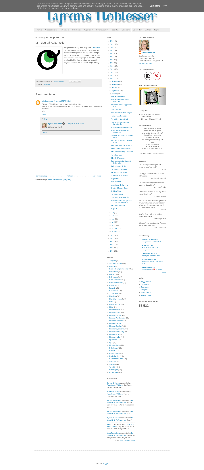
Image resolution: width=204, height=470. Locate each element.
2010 (112, 245)
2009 (112, 248)
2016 (112, 72)
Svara (44, 114)
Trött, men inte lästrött (119, 116)
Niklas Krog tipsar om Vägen (121, 127)
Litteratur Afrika (114, 310)
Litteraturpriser (114, 334)
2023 (112, 50)
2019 (112, 63)
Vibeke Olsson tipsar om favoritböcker (120, 123)
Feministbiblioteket (149, 260)
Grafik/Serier (113, 291)
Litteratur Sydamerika (117, 329)
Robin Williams (116, 191)
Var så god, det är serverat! (151, 256)
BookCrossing (146, 292)
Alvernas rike (116, 110)
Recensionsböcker (116, 359)
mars (114, 225)
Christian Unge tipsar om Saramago (120, 131)
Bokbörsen (145, 287)
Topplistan (115, 30)
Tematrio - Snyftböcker (119, 169)
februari (115, 228)
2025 (112, 44)
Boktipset (144, 290)
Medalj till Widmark (118, 158)
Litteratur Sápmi (115, 323)
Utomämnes (113, 372)
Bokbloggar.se (146, 284)
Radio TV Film (114, 356)
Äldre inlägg (97, 176)
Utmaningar (113, 370)
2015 (112, 75)
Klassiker (112, 296)
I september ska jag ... (119, 96)
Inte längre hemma (118, 206)
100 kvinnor (65, 30)
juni (113, 216)
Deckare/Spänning (116, 282)
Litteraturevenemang (116, 332)
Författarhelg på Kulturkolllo (121, 149)
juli (113, 213)
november (115, 84)
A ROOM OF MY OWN (150, 240)
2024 (112, 47)
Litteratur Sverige (115, 326)
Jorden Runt (137, 30)
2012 (112, 238)
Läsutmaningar (114, 345)
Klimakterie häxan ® (149, 254)
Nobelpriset (76, 30)
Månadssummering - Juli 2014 (122, 152)
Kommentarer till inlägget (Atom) (59, 180)
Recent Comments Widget (127, 440)
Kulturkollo (96, 48)
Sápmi (156, 30)
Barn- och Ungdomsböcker (118, 269)
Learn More (155, 6)
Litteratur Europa (115, 315)
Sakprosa (112, 362)
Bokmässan (113, 277)
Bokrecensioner (114, 280)
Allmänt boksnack (115, 264)
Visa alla (164, 272)
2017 (112, 69)
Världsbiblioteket (51, 30)
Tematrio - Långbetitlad (119, 119)
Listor (111, 307)
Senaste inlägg (41, 176)
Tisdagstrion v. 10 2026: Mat (151, 242)
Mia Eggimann (47, 101)
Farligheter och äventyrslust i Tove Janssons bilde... (121, 201)
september (116, 91)
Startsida (69, 176)
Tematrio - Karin (117, 194)
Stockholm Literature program (121, 113)
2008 (112, 251)
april (113, 222)
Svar (46, 119)
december (115, 81)
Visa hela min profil (145, 64)
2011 (112, 242)
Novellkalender (114, 353)
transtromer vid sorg (115, 385)
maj (113, 219)
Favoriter (39, 30)
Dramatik (112, 285)
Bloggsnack (46, 84)
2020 (112, 60)
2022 (112, 54)
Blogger (105, 464)
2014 (112, 78)
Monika (110, 424)
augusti (114, 94)
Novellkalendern (102, 30)
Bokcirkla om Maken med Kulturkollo (120, 100)
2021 (112, 57)
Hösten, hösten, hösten (119, 188)
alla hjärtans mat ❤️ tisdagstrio (152, 269)
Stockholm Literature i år (120, 197)
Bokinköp (112, 274)
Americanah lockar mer (119, 185)
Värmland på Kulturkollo (119, 175)
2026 (112, 41)
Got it (164, 6)
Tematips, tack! (116, 155)
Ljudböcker (113, 340)
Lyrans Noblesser (55, 124)
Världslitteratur (146, 295)
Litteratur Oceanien (116, 321)
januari (114, 231)
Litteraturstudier (114, 337)
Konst (111, 302)
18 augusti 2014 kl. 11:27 (62, 101)
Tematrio (112, 367)
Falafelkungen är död (118, 166)
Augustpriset (88, 30)
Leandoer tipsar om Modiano (121, 145)
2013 (112, 235)
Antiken (148, 30)
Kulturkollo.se (116, 182)
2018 (112, 66)
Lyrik (111, 342)
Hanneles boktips (113, 392)
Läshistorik (126, 30)
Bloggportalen (146, 282)
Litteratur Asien (114, 313)
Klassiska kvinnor (115, 299)
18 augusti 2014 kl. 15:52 (75, 124)
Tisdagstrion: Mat (147, 250)
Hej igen (114, 209)
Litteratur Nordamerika (117, 318)
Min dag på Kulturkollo (119, 172)
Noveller (112, 351)
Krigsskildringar (114, 304)
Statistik (112, 364)
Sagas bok (115, 179)
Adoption (112, 261)
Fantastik (112, 288)
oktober (115, 87)
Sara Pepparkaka (113, 433)
